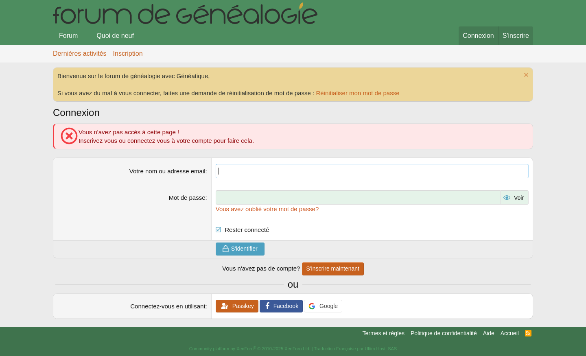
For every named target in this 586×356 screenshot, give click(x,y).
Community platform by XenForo (249, 348)
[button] (84, 35)
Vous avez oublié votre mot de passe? (267, 208)
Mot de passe (187, 197)
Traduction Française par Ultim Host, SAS (355, 348)
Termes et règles (384, 333)
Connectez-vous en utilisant (167, 306)
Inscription (128, 53)
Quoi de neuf (115, 35)
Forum (68, 35)
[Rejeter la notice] (525, 76)
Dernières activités (80, 53)
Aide (488, 333)
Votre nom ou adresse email (167, 171)
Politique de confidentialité (444, 333)
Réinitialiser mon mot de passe (357, 93)
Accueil (510, 333)
